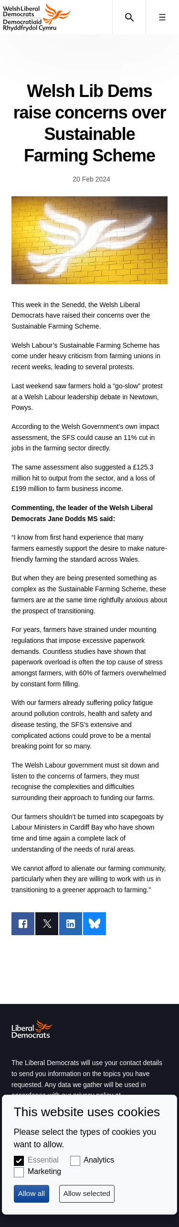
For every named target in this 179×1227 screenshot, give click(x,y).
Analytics (99, 1160)
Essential (43, 1160)
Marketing (44, 1171)
